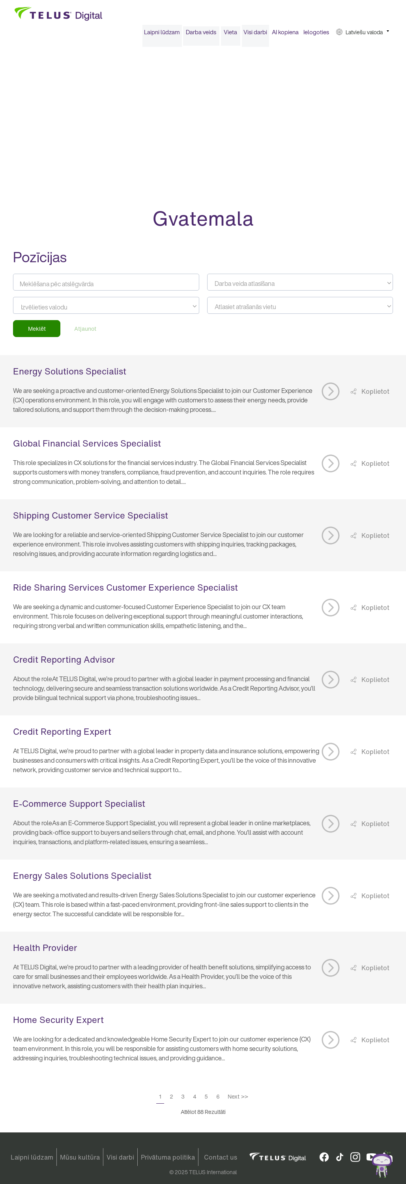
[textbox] (300, 286)
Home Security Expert (58, 1022)
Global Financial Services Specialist (87, 446)
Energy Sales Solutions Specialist (82, 878)
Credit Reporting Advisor (64, 662)
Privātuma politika (168, 1157)
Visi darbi (255, 34)
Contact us (220, 1157)
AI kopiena (285, 34)
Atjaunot (85, 331)
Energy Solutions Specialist (69, 374)
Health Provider (45, 950)
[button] (362, 35)
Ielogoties (316, 34)
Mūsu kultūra (80, 1157)
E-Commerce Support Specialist (79, 806)
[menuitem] (162, 35)
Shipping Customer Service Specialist (90, 518)
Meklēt (37, 331)
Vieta (230, 34)
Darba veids (201, 34)
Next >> (238, 1099)
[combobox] (300, 284)
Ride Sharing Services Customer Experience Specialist (125, 590)
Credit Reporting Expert (62, 734)
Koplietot (374, 393)
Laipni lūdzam (162, 34)
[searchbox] (57, 310)
